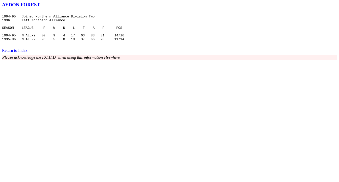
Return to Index (14, 57)
